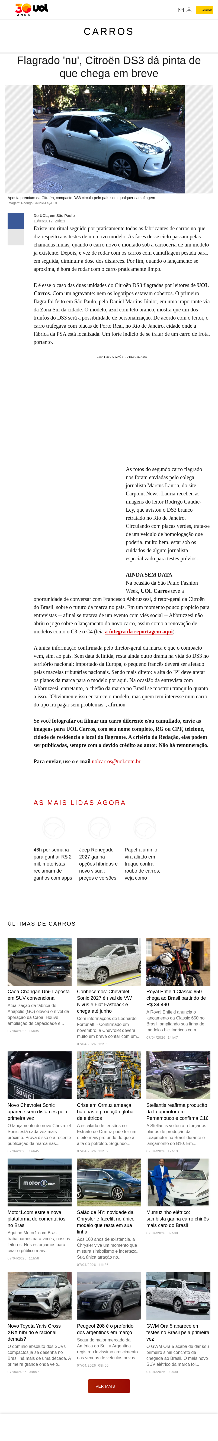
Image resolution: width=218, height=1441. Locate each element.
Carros (109, 31)
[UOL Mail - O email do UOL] (181, 10)
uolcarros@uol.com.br (116, 761)
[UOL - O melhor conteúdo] (32, 9)
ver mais (109, 1386)
